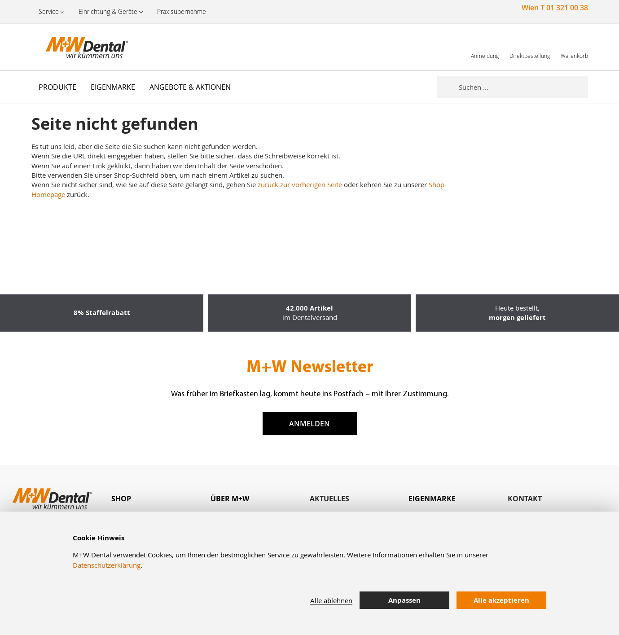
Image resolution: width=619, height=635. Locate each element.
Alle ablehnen (331, 600)
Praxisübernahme (181, 11)
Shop (121, 499)
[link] (485, 47)
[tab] (161, 499)
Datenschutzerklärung (106, 565)
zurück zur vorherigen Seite (300, 184)
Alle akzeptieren (501, 600)
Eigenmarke (432, 499)
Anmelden (309, 424)
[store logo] (76, 47)
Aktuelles (329, 499)
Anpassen (404, 600)
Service (49, 11)
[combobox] (523, 87)
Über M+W (230, 499)
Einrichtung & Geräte (108, 11)
